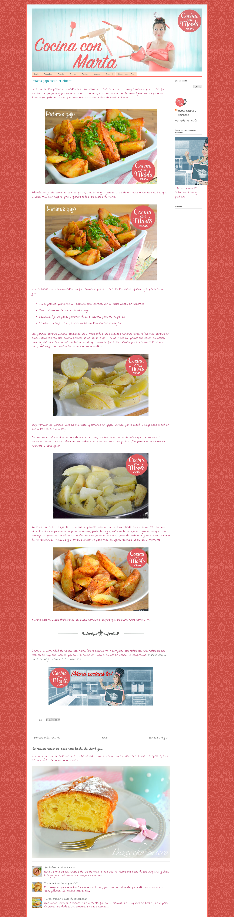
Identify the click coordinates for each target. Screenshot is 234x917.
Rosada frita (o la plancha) (61, 883)
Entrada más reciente (47, 738)
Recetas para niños (126, 74)
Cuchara (73, 74)
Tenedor (61, 74)
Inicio (36, 74)
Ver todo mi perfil (186, 121)
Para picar (48, 74)
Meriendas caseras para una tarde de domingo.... (67, 748)
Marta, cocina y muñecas (187, 113)
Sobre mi (109, 74)
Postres (85, 74)
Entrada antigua (158, 738)
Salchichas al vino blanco (59, 868)
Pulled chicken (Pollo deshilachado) (65, 899)
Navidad (97, 74)
